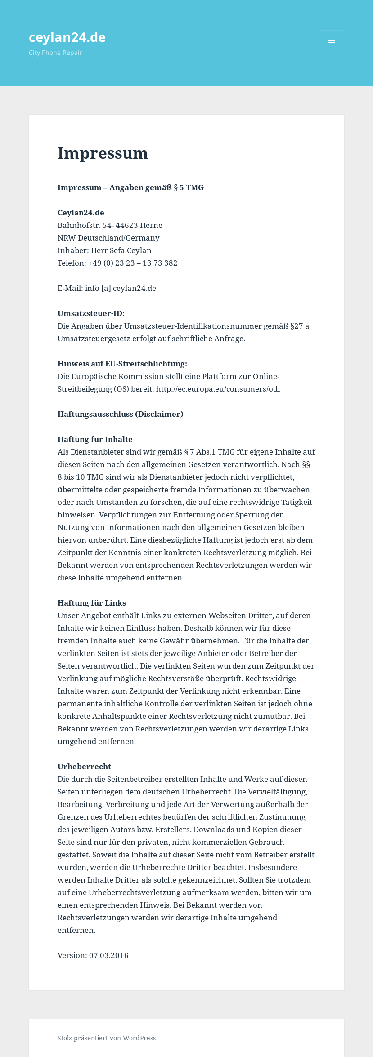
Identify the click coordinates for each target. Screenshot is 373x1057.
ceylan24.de (67, 36)
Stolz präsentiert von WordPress (107, 1038)
